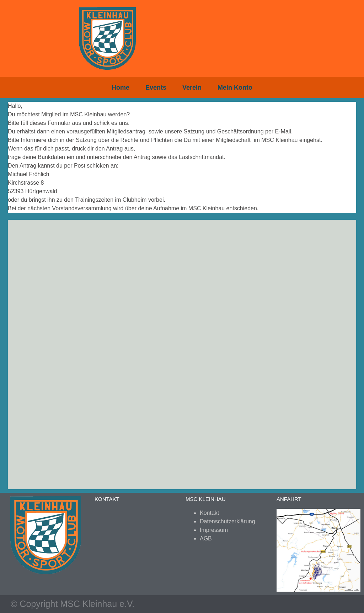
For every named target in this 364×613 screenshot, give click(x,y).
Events (155, 87)
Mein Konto (235, 87)
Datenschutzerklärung (227, 521)
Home (120, 87)
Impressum (214, 530)
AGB (206, 538)
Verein (192, 87)
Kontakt (209, 513)
